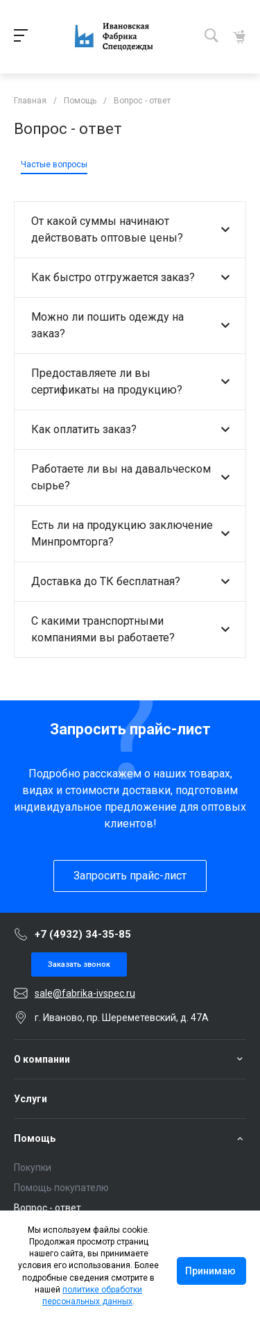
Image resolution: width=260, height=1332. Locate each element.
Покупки (32, 1167)
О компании (42, 1059)
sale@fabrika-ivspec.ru (85, 993)
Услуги (30, 1098)
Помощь (34, 1138)
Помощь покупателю (61, 1187)
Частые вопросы (54, 164)
